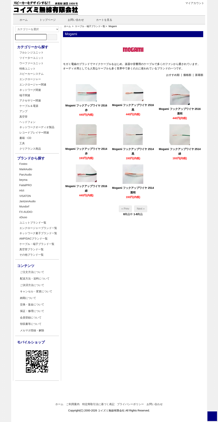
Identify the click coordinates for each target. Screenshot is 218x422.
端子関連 (24, 95)
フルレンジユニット (31, 52)
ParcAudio (25, 174)
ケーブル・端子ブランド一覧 (90, 26)
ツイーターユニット (31, 57)
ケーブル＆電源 (28, 105)
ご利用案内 (73, 404)
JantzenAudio (27, 201)
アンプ (23, 111)
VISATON (25, 195)
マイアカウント (192, 3)
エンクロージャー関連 (32, 84)
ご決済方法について (32, 285)
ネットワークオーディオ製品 (36, 127)
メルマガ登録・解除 (32, 330)
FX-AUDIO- (26, 211)
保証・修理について (32, 311)
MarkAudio (25, 169)
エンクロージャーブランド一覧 (38, 228)
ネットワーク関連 (30, 89)
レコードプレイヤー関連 (34, 132)
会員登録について (30, 317)
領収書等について (30, 323)
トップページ (45, 19)
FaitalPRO (25, 185)
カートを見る (101, 19)
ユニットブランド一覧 (32, 222)
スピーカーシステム (31, 73)
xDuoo (23, 217)
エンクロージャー (30, 79)
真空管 (23, 116)
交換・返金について (32, 304)
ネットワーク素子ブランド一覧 (38, 233)
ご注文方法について (32, 272)
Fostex (23, 163)
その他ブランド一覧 (31, 254)
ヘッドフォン (27, 122)
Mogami (113, 26)
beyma (23, 179)
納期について (28, 297)
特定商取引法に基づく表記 (98, 404)
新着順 (199, 74)
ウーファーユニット (31, 63)
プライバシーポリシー (130, 404)
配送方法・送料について (35, 278)
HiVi (21, 190)
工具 (22, 143)
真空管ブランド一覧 (31, 249)
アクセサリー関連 (30, 100)
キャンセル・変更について (36, 291)
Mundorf (24, 206)
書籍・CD (25, 137)
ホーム (21, 19)
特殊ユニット (27, 68)
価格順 (187, 74)
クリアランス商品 (30, 148)
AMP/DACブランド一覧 (33, 238)
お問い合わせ (73, 19)
